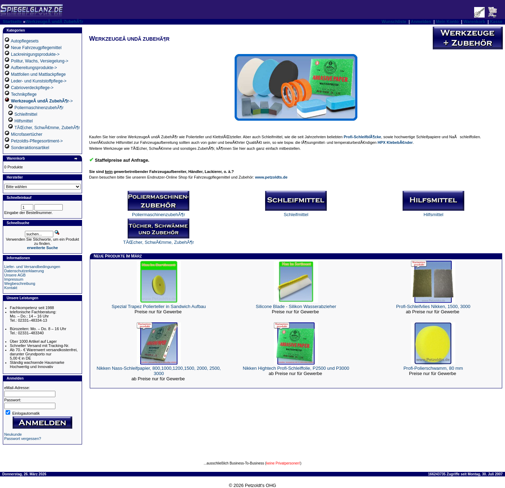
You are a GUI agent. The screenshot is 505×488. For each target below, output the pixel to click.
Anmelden (421, 21)
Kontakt (10, 288)
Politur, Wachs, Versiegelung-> (39, 61)
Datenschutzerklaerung (24, 271)
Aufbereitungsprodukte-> (34, 67)
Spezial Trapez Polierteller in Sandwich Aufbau (159, 306)
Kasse (496, 21)
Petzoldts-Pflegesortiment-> (37, 141)
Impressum (13, 279)
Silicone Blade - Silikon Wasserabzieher (296, 306)
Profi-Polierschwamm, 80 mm (433, 368)
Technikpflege (23, 94)
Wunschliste (394, 21)
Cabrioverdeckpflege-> (32, 87)
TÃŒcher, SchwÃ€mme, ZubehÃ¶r (47, 127)
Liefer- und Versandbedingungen (32, 267)
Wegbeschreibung (19, 283)
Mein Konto (447, 21)
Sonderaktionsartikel (30, 147)
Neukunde (13, 434)
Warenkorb (474, 21)
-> (42, 101)
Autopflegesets (25, 41)
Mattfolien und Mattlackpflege (38, 74)
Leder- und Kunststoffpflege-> (38, 81)
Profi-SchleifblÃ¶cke (362, 137)
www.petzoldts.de (271, 177)
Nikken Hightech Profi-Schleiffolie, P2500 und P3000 (296, 368)
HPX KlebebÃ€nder (395, 142)
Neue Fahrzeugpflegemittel (36, 47)
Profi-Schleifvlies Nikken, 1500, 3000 (433, 306)
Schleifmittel (25, 114)
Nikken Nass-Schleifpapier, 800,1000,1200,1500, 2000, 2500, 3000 (159, 371)
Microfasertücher (26, 134)
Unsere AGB (15, 275)
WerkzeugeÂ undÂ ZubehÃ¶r (54, 21)
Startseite (12, 21)
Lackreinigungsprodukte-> (35, 54)
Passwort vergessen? (22, 438)
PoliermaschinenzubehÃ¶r (38, 107)
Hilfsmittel (23, 121)
